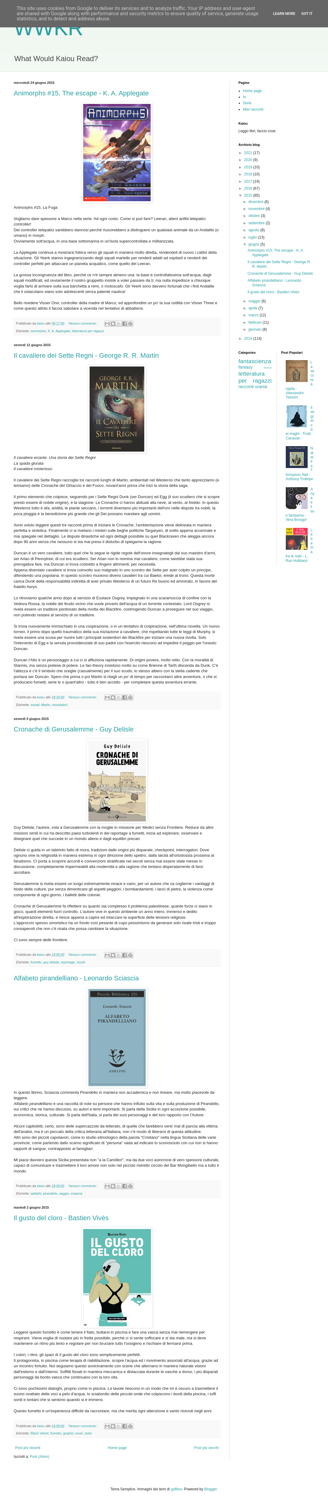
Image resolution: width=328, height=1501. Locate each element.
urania (261, 386)
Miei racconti (253, 109)
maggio (254, 301)
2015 (248, 195)
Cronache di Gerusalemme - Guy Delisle (74, 729)
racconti (246, 386)
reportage (68, 962)
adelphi (36, 1193)
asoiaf (35, 705)
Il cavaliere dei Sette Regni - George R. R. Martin (86, 355)
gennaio (255, 329)
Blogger (210, 1489)
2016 (248, 188)
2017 (248, 181)
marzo (254, 315)
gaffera (176, 1489)
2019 (248, 167)
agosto (254, 230)
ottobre (254, 216)
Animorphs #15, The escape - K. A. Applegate (81, 93)
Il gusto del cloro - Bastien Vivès (61, 1218)
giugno (254, 244)
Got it (307, 14)
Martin (45, 705)
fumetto (36, 962)
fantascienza (254, 361)
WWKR (48, 28)
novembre (257, 209)
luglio (253, 237)
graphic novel (73, 1433)
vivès (88, 1433)
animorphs (38, 331)
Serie (247, 103)
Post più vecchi (206, 1448)
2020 (248, 160)
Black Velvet (40, 1433)
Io (244, 97)
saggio (64, 1193)
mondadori (60, 705)
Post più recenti (27, 1448)
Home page (117, 1448)
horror (268, 367)
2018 (248, 174)
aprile (253, 308)
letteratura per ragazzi (88, 331)
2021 (248, 153)
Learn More (284, 14)
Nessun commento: (83, 323)
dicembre (256, 202)
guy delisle (51, 962)
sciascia (76, 1193)
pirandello (50, 1193)
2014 (248, 338)
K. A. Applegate (59, 331)
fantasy (245, 367)
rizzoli (81, 962)
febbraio (255, 322)
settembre (257, 223)
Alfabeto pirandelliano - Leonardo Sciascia (76, 978)
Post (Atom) (39, 1457)
